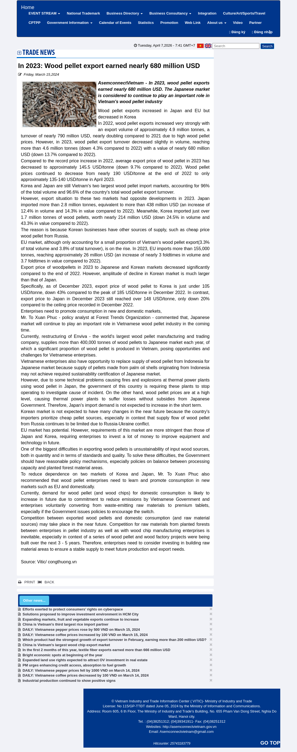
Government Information (69, 23)
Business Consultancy (170, 13)
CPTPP (34, 23)
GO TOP (270, 743)
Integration (207, 13)
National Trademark (83, 13)
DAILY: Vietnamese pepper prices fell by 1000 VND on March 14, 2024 (81, 670)
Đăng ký (237, 32)
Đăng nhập (262, 32)
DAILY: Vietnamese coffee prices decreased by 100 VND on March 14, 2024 (85, 675)
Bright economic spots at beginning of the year (62, 655)
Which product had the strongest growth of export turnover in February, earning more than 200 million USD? (114, 640)
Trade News (39, 53)
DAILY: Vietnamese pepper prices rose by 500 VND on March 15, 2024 (81, 629)
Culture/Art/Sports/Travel (244, 13)
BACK (45, 582)
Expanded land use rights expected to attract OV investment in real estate (85, 660)
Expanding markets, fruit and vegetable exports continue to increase (81, 619)
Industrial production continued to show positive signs (69, 681)
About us (216, 23)
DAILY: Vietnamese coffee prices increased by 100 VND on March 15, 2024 (85, 635)
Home (27, 7)
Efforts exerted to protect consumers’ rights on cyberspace (73, 609)
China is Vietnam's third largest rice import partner (65, 624)
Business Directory (125, 13)
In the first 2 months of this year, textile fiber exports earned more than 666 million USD (96, 650)
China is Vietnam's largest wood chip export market (66, 645)
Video (238, 23)
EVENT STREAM (44, 13)
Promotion (169, 23)
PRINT (26, 582)
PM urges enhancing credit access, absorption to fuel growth (74, 665)
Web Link (193, 23)
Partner (255, 23)
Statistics (146, 23)
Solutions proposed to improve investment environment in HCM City (81, 614)
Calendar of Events (115, 23)
